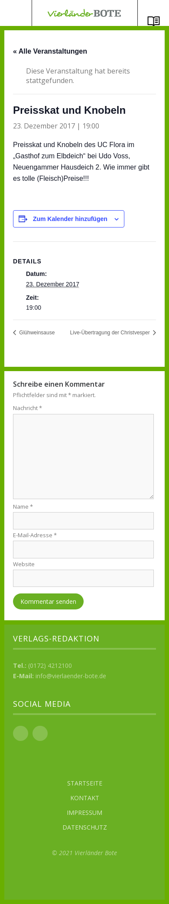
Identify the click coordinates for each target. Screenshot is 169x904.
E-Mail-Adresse (35, 535)
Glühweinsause (36, 333)
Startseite (84, 783)
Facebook (20, 733)
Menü (16, 13)
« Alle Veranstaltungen (50, 51)
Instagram (40, 733)
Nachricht (27, 408)
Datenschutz (84, 827)
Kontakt (84, 798)
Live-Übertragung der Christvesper (110, 333)
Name (23, 506)
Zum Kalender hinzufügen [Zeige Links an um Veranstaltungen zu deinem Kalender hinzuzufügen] (70, 218)
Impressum (84, 812)
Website (24, 564)
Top (84, 878)
